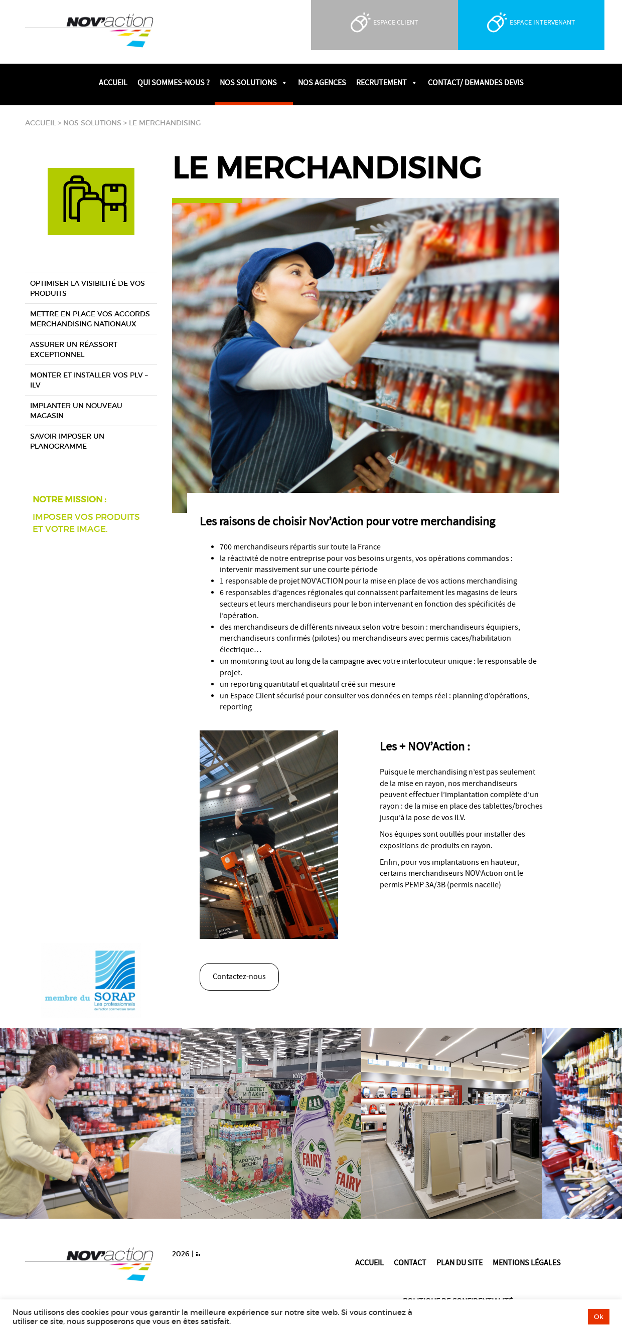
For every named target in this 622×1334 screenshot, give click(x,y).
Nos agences (322, 83)
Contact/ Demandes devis (476, 83)
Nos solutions (92, 122)
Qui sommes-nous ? (173, 83)
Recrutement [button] (387, 83)
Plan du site (459, 1263)
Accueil (113, 83)
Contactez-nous (239, 977)
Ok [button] (598, 1316)
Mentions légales (527, 1263)
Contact (410, 1263)
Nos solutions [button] (254, 83)
